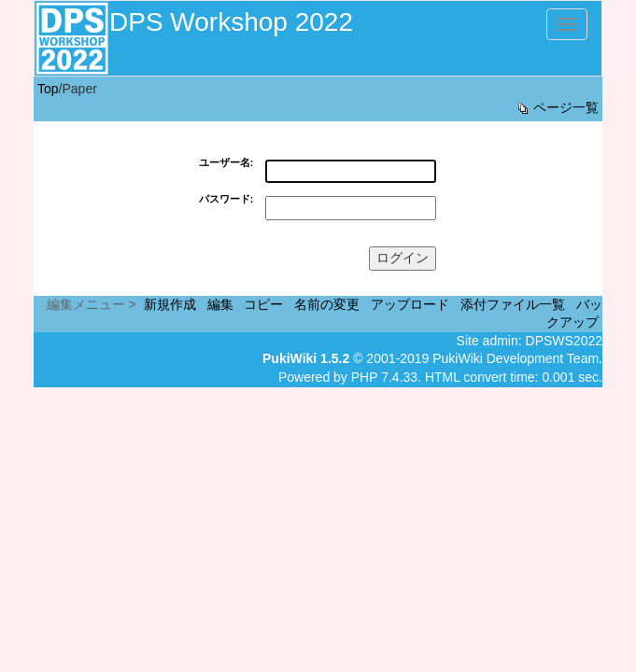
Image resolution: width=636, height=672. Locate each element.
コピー (263, 304)
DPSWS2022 (564, 340)
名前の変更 (327, 304)
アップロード (410, 304)
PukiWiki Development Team (515, 358)
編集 (220, 304)
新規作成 (170, 304)
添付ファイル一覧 (512, 304)
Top (48, 88)
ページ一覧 (557, 107)
